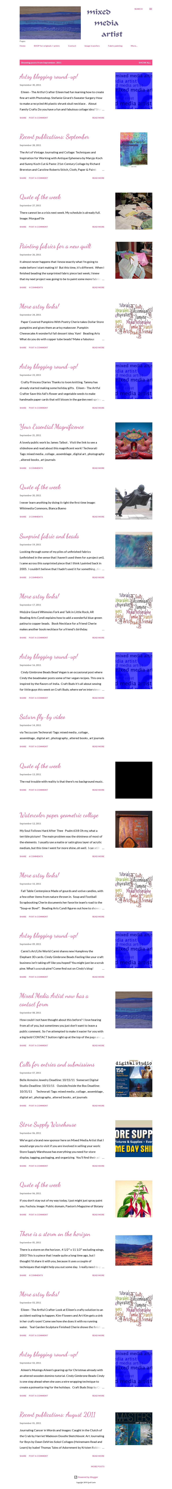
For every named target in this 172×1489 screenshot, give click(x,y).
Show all (145, 62)
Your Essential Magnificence (52, 426)
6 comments (36, 856)
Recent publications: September (54, 136)
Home (22, 46)
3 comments (36, 468)
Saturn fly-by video (42, 716)
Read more (98, 117)
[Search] (138, 9)
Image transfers (92, 46)
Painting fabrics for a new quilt (55, 246)
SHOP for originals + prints (47, 46)
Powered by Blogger (86, 1477)
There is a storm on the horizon (55, 1234)
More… (134, 46)
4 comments (36, 287)
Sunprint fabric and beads (49, 536)
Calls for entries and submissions (57, 1064)
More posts (97, 1466)
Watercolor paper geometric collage (59, 815)
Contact (72, 46)
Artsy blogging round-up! (49, 76)
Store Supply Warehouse (48, 1124)
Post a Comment (38, 117)
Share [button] (23, 117)
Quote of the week (40, 197)
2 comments (36, 516)
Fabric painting (115, 46)
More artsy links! (39, 306)
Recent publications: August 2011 (58, 1414)
